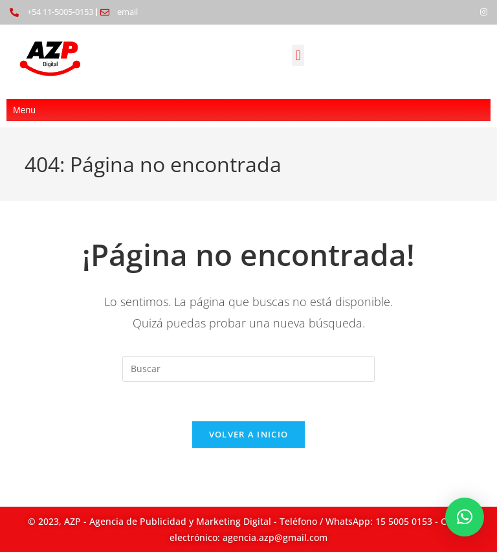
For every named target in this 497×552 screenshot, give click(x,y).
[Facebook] (462, 12)
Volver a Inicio (249, 434)
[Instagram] (484, 12)
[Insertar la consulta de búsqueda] (248, 369)
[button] (298, 55)
